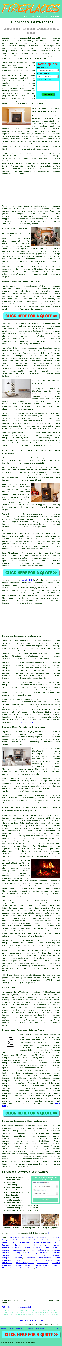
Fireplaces (47, 1260)
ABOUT (39, 16)
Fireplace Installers (48, 1237)
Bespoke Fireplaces (12, 1248)
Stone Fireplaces (42, 1242)
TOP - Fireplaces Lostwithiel (16, 1307)
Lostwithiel (26, 580)
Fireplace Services (12, 1258)
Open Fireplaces (25, 1263)
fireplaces (12, 88)
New (25, 1328)
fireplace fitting (11, 1060)
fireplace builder (36, 374)
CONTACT (45, 16)
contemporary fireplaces (15, 1091)
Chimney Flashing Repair (46, 1265)
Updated (30, 1328)
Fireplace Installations (14, 1240)
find (10, 1126)
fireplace (14, 41)
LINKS (32, 16)
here (31, 1167)
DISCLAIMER (55, 16)
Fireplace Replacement (21, 1237)
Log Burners (52, 1248)
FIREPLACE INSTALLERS (29, 722)
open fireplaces (10, 1068)
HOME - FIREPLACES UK (31, 1320)
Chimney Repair (27, 1268)
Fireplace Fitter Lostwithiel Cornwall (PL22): (25, 38)
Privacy (58, 1328)
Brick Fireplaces (21, 1242)
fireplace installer (50, 251)
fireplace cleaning (25, 1083)
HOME (26, 16)
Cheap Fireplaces (49, 1255)
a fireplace (54, 1161)
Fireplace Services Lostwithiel (25, 1171)
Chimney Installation (46, 1268)
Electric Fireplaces (49, 1245)
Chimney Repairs (10, 1268)
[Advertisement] (31, 190)
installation (8, 673)
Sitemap (3, 1328)
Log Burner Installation (41, 1240)
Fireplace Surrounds (25, 1245)
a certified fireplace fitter (24, 153)
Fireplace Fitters (26, 1255)
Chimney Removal (23, 1265)
